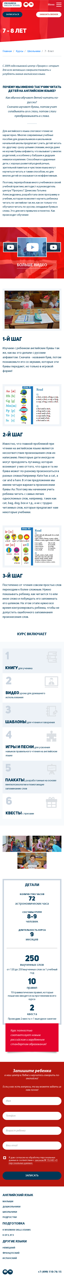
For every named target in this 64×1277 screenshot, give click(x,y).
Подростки (10, 1217)
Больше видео (32, 265)
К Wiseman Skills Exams (17, 1230)
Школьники (10, 1212)
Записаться (12, 15)
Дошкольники (11, 1207)
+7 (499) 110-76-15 (49, 1272)
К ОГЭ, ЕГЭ (8, 1235)
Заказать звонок (49, 15)
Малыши (8, 1201)
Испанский (10, 1258)
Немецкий (9, 1248)
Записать (32, 1175)
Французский (11, 1253)
